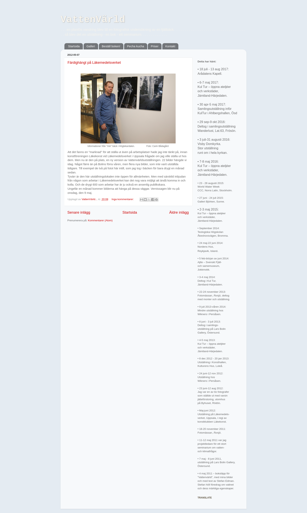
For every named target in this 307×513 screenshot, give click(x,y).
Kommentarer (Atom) (100, 220)
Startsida (74, 46)
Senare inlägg (78, 212)
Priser (154, 46)
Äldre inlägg (179, 212)
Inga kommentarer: (123, 199)
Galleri (91, 46)
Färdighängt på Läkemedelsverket (94, 63)
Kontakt (170, 46)
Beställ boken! (111, 46)
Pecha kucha (135, 46)
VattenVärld (92, 19)
